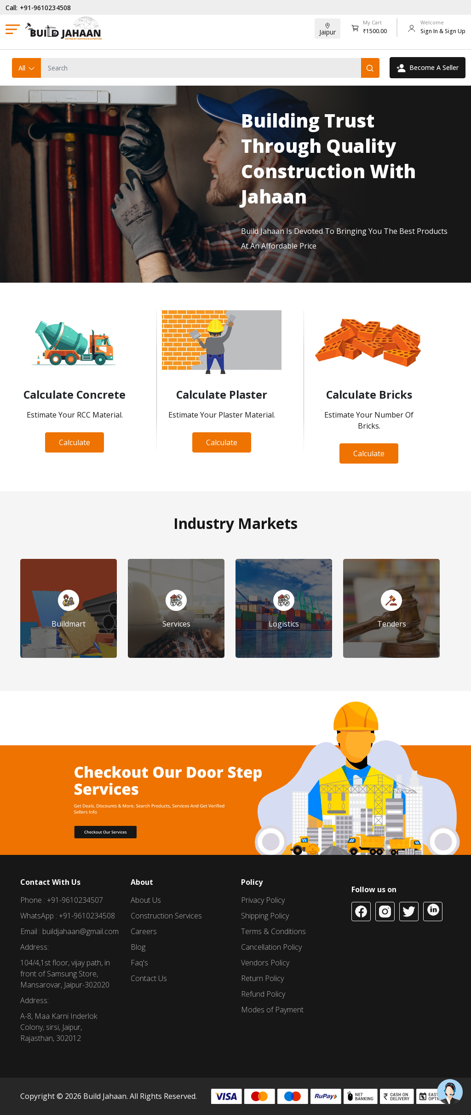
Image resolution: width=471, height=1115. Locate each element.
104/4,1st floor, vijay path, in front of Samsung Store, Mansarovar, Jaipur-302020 (65, 974)
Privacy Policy (263, 900)
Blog (138, 947)
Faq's (139, 963)
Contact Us (149, 978)
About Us (146, 900)
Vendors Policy (265, 963)
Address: (34, 947)
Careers (144, 931)
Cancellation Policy (271, 947)
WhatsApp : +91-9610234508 (67, 916)
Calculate (74, 442)
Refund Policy (263, 994)
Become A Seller (427, 68)
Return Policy (262, 978)
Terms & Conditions (273, 931)
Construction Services (166, 916)
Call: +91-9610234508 (38, 7)
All (27, 68)
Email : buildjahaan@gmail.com (69, 931)
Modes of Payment (272, 1010)
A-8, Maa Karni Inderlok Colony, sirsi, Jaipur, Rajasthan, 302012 (58, 1027)
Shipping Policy (265, 916)
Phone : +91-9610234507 (61, 900)
